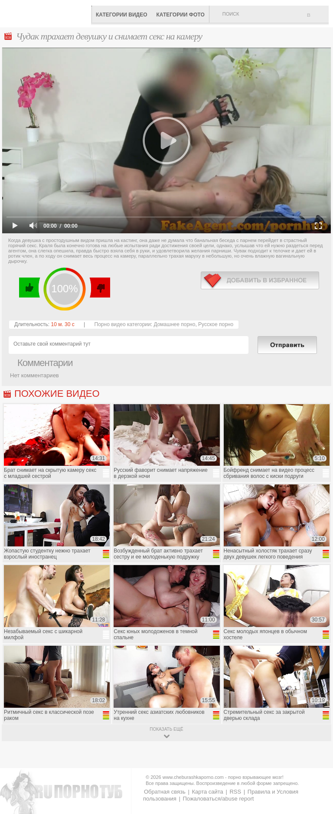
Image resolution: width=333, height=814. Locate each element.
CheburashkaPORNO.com (47, 13)
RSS (235, 791)
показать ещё (166, 729)
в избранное (260, 280)
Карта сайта (207, 791)
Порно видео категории (123, 324)
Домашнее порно (174, 324)
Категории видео (121, 15)
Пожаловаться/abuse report (218, 798)
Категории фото (180, 15)
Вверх (316, 765)
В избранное (318, 19)
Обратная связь (165, 791)
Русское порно (215, 324)
